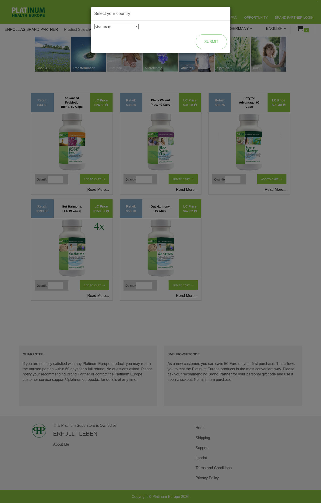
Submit (211, 42)
